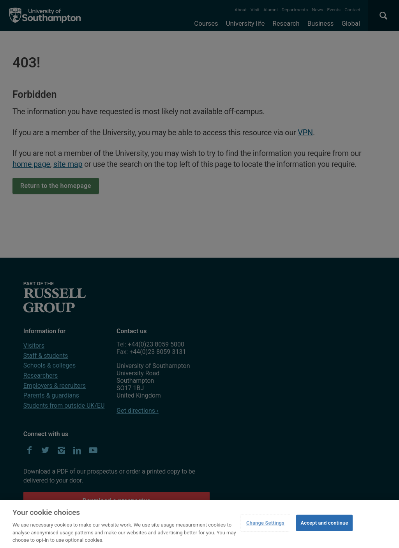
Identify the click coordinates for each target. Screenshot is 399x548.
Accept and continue (324, 523)
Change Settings (265, 523)
